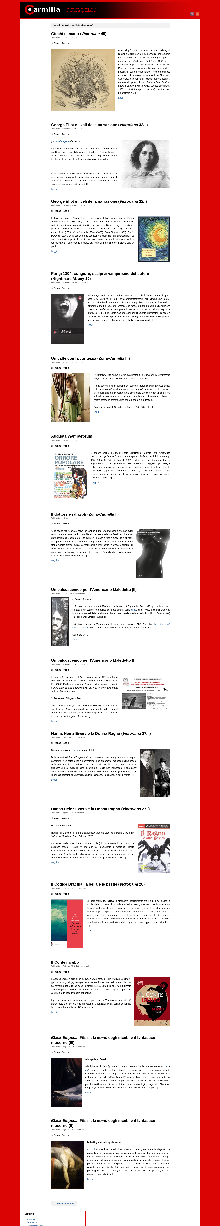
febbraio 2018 (175, 402)
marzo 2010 (174, 727)
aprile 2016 (174, 477)
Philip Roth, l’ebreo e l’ (39, 228)
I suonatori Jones (34, 62)
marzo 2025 (174, 111)
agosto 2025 (174, 94)
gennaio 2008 (175, 816)
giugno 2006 (174, 881)
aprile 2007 (174, 847)
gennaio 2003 (175, 1021)
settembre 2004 (176, 953)
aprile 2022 (174, 231)
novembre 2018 (176, 371)
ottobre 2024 (175, 128)
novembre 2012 (176, 618)
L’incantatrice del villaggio (38, 125)
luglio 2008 (174, 796)
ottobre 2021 (175, 251)
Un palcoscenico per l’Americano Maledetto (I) (100, 670)
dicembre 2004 (176, 943)
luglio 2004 (174, 960)
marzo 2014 (174, 563)
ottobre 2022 (175, 210)
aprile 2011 (174, 683)
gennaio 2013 (175, 611)
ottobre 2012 (175, 621)
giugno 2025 (174, 101)
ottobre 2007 (175, 826)
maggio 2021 (175, 269)
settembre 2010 (176, 707)
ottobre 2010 (175, 703)
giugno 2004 (174, 963)
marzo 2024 (174, 152)
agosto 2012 (174, 628)
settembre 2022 (176, 214)
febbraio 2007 (175, 854)
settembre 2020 (176, 296)
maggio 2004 (175, 967)
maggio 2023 (175, 186)
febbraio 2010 (175, 731)
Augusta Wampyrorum (78, 446)
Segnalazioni (90, 980)
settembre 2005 (176, 912)
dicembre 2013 (176, 573)
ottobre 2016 (175, 457)
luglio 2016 (174, 467)
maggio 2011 (175, 679)
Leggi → (129, 115)
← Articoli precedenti (70, 1217)
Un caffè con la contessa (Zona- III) (97, 368)
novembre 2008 (176, 782)
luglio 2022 (174, 221)
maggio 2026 (175, 63)
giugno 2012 (174, 635)
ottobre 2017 (175, 416)
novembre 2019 (176, 330)
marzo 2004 (174, 974)
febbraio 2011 (175, 690)
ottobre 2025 (175, 87)
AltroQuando (32, 69)
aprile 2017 (174, 436)
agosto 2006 (174, 874)
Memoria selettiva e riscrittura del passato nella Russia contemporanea (39, 149)
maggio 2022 (175, 228)
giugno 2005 (174, 922)
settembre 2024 (176, 132)
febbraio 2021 (175, 279)
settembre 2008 (176, 789)
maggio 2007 (175, 844)
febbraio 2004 (175, 977)
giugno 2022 (174, 224)
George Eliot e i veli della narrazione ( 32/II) (106, 128)
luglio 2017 (174, 426)
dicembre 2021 (176, 245)
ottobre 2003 (175, 991)
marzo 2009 (174, 768)
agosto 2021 (174, 258)
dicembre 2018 (176, 368)
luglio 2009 (174, 755)
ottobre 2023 (175, 169)
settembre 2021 (176, 255)
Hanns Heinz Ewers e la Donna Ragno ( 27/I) (107, 822)
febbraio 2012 (175, 648)
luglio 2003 (174, 1001)
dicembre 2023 (176, 163)
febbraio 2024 (175, 156)
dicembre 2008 (176, 779)
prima (159, 620)
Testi (28, 45)
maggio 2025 (175, 104)
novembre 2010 (176, 700)
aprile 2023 (174, 190)
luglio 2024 (174, 139)
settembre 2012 (176, 625)
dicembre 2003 (176, 984)
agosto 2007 (174, 833)
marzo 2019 (174, 358)
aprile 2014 (174, 559)
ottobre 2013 (175, 580)
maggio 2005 (175, 926)
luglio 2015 (174, 508)
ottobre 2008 (175, 785)
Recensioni (31, 35)
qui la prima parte (67, 144)
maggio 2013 (175, 597)
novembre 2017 (176, 412)
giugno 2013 (174, 594)
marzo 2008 (174, 809)
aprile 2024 (174, 149)
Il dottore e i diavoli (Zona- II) (91, 524)
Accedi (172, 1036)
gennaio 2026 (175, 77)
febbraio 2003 (175, 1018)
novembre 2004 (176, 946)
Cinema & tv (32, 52)
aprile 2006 (174, 888)
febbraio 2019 (175, 361)
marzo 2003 (174, 1015)
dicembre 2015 (176, 491)
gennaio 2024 (175, 159)
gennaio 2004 (175, 980)
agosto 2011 (174, 669)
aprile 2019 (174, 354)
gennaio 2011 (175, 693)
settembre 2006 (176, 871)
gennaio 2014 (175, 570)
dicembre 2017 (176, 409)
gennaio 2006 (175, 898)
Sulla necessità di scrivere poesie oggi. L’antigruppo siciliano (38, 286)
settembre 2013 (176, 583)
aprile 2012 (174, 642)
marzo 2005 (174, 933)
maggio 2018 (175, 392)
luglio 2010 (174, 713)
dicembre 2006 (176, 861)
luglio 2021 (174, 262)
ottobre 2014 (175, 539)
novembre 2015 (176, 494)
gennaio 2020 (175, 323)
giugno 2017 (174, 429)
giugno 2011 (174, 676)
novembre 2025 (176, 84)
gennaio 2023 (175, 200)
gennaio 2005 (175, 939)
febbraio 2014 (175, 566)
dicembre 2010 (176, 696)
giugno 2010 (174, 717)
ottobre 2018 (175, 375)
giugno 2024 (174, 142)
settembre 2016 (176, 460)
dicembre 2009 (176, 737)
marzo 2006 (174, 891)
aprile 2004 (174, 970)
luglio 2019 (174, 344)
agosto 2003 (174, 998)
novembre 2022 (176, 207)
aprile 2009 (174, 765)
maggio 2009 (175, 761)
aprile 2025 (174, 108)
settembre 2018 (176, 378)
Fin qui (98, 1163)
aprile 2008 (174, 806)
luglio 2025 (174, 97)
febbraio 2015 (175, 525)
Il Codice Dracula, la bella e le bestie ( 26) (104, 898)
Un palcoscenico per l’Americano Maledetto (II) (100, 600)
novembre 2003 (176, 987)
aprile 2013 (174, 601)
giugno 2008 (174, 799)
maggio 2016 (175, 474)
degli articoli (177, 1040)
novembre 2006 (176, 864)
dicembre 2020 (176, 286)
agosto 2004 (174, 956)
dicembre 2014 (176, 532)
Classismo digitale (34, 255)
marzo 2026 (174, 70)
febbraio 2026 (175, 74)
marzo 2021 (174, 275)
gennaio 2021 (175, 282)
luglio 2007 (174, 837)
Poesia (29, 49)
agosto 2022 (174, 217)
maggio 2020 (175, 310)
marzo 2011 (174, 686)
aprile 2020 (174, 313)
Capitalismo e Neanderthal (38, 139)
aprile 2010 (174, 724)
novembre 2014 (176, 536)
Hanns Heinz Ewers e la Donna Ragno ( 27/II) (107, 747)
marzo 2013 (174, 604)
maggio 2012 (175, 638)
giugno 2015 (174, 512)
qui (81, 764)
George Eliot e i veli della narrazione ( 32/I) (106, 211)
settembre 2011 (176, 666)
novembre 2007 (176, 823)
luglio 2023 (174, 180)
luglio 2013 (174, 590)
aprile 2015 (174, 518)
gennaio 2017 (175, 447)
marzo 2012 (174, 645)
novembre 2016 (176, 453)
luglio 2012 (174, 631)
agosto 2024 (174, 135)
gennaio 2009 (175, 775)
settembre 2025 (176, 91)
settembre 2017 (176, 419)
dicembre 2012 (176, 614)
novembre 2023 (176, 166)
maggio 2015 (175, 515)
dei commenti (177, 1043)
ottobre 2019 (175, 334)
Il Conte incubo (72, 976)
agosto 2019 (174, 340)
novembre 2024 (176, 125)
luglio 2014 (174, 549)
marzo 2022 (174, 234)
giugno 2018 (174, 388)
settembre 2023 (176, 173)
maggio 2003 (175, 1008)
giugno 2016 (174, 471)
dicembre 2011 (176, 655)
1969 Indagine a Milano (37, 94)
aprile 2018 (174, 395)
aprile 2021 (174, 272)
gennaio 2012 (175, 652)
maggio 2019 (175, 351)
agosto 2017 (174, 423)
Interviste (30, 42)
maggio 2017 (175, 433)
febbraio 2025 (175, 115)
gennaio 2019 (175, 364)
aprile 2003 (174, 1011)
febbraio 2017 (175, 443)
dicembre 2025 (176, 80)
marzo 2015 (174, 522)
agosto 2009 (174, 751)
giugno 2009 (174, 758)
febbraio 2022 (175, 238)
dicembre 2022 (176, 204)
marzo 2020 (174, 317)
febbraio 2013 (175, 607)
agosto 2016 (174, 464)
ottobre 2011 (175, 662)
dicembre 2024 (176, 121)
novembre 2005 (176, 905)
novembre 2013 (176, 577)
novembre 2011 (176, 659)
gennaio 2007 (175, 857)
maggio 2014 (175, 556)
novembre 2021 (176, 248)
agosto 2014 (174, 546)
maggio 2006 (175, 885)
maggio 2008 (175, 802)
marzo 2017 (174, 440)
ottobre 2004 (175, 950)
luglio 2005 (174, 919)
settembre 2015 (176, 501)
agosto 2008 (174, 792)
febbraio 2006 (175, 895)
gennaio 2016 (175, 488)
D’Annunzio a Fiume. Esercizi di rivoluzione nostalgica (36, 210)
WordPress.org (176, 1047)
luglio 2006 (174, 878)
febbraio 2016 (175, 484)
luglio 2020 (174, 303)
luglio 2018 (174, 385)
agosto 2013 (174, 587)
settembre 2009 (176, 748)
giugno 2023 (174, 183)
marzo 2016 (174, 481)
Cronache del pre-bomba (38, 59)
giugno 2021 (174, 265)
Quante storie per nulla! (37, 132)
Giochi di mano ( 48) (85, 34)
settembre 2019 (176, 337)
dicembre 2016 (176, 450)
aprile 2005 (174, 929)
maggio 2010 (175, 720)
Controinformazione (35, 38)
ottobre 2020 (175, 293)
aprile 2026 (174, 67)
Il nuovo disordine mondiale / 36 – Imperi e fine (39, 163)
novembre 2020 (176, 289)
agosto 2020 (174, 299)
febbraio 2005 (175, 936)
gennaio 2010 (175, 734)
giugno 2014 (174, 553)
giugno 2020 (174, 306)
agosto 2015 (174, 505)
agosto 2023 (174, 176)
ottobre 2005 (175, 909)
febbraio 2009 (175, 772)
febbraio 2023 (175, 197)
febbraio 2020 (175, 320)
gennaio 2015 (175, 529)
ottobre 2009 (175, 744)
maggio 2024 (175, 145)
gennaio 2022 (175, 241)
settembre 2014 (176, 542)
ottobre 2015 (175, 498)
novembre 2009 (176, 741)
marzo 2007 (174, 850)
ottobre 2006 (175, 867)
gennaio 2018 (175, 405)
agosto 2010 (174, 710)
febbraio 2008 (175, 813)
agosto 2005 (174, 915)
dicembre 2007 (176, 820)
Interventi (88, 38)
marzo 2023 (174, 193)
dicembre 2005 (176, 902)
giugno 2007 (174, 840)
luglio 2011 (174, 672)
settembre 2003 (176, 994)
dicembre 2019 (176, 327)
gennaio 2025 (175, 118)
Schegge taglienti (34, 55)
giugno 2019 (174, 347)
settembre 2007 (176, 830)
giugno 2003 (174, 1004)
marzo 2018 (174, 399)
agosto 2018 (174, 382)
